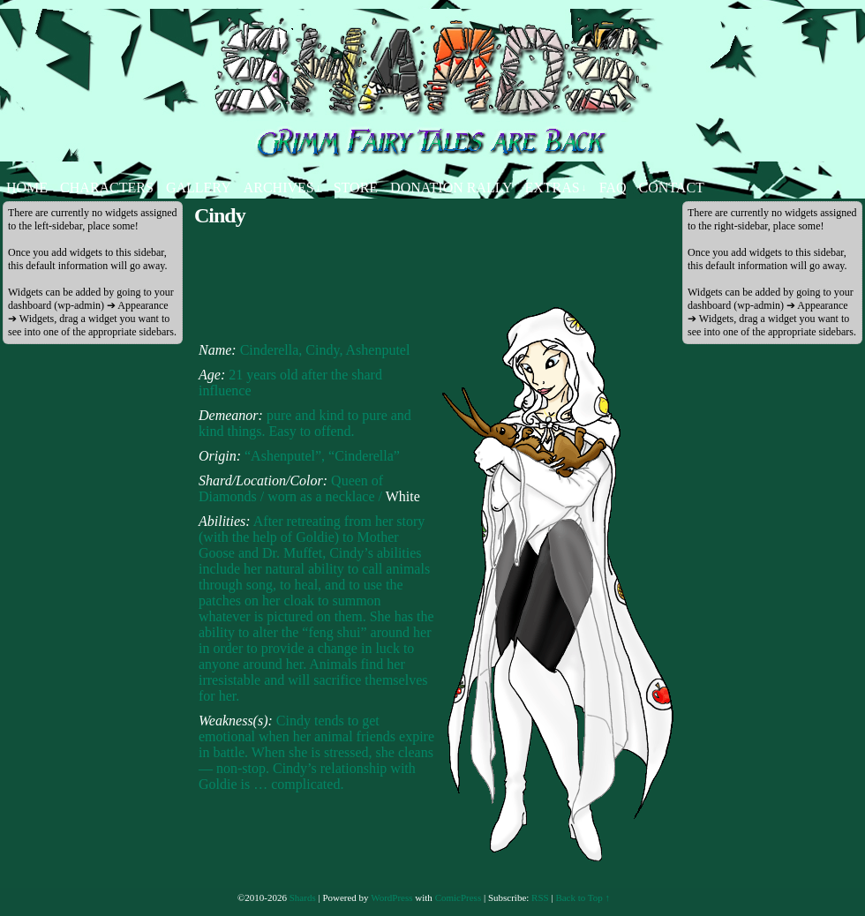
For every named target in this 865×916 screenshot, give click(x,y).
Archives (282, 187)
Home (27, 187)
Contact (671, 187)
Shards (303, 897)
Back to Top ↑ (582, 897)
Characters (107, 187)
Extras (555, 187)
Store (356, 187)
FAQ (613, 187)
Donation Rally (451, 187)
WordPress (391, 897)
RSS (540, 897)
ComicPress (458, 897)
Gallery (198, 187)
